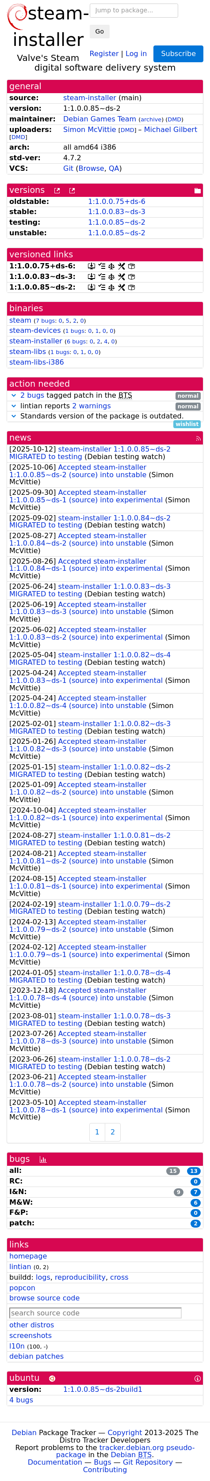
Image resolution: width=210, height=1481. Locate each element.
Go (99, 31)
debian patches (36, 1356)
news (20, 438)
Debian (24, 1432)
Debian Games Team (99, 119)
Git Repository (148, 1462)
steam (20, 320)
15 (173, 1171)
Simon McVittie (89, 129)
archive (151, 119)
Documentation (55, 1462)
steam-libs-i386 (36, 362)
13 (194, 1171)
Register (104, 53)
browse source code (44, 1298)
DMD (174, 119)
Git (68, 168)
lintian (20, 1266)
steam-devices (35, 330)
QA (114, 168)
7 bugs (45, 320)
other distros (31, 1325)
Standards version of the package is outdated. (105, 416)
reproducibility (80, 1277)
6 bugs (76, 341)
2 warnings (91, 406)
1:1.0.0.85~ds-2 (116, 222)
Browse (91, 168)
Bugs (102, 1462)
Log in (136, 53)
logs (43, 1277)
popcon (22, 1288)
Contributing (105, 1470)
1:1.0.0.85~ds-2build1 (102, 1389)
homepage (28, 1256)
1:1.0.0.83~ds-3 (116, 211)
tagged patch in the (105, 395)
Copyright (124, 1432)
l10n (17, 1346)
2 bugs (32, 395)
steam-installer (89, 98)
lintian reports (105, 406)
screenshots (30, 1335)
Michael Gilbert (171, 129)
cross (119, 1277)
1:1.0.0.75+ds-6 (116, 201)
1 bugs (74, 331)
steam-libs (27, 351)
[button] (13, 395)
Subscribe (178, 53)
